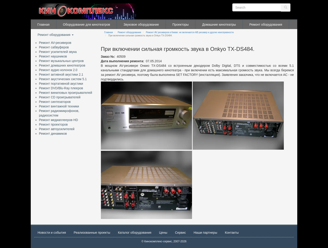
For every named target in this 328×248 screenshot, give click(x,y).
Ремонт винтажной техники (59, 106)
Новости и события (52, 232)
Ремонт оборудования (265, 24)
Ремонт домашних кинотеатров (62, 65)
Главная (43, 24)
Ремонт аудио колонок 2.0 (58, 70)
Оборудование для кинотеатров (86, 24)
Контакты (231, 232)
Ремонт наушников (53, 56)
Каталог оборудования (134, 232)
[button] (146, 116)
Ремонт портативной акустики (61, 83)
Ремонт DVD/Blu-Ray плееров (61, 88)
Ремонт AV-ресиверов (55, 43)
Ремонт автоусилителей (56, 129)
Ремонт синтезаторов (55, 102)
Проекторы (180, 24)
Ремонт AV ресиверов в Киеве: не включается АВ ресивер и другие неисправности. (190, 32)
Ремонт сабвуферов (54, 47)
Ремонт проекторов (53, 124)
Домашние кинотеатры (219, 24)
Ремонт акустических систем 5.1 (63, 79)
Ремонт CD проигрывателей (59, 97)
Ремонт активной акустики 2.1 (61, 74)
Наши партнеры (205, 232)
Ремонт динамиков (53, 133)
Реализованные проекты (92, 232)
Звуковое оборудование (141, 24)
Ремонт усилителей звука (58, 52)
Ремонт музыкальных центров (61, 61)
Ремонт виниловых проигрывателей (65, 92)
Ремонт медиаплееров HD (58, 120)
